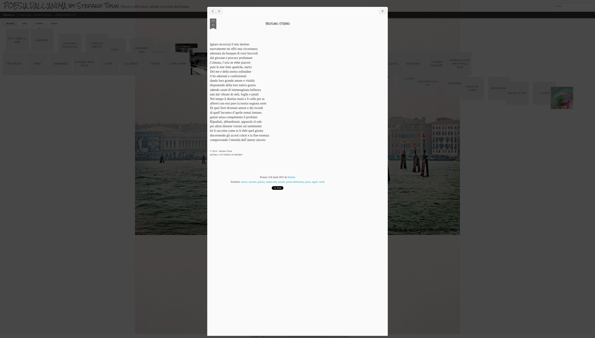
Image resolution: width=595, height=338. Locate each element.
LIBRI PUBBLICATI (65, 15)
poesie (282, 182)
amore (244, 182)
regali (315, 182)
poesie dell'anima (295, 182)
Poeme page (25, 15)
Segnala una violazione (339, 336)
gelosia (261, 182)
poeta (307, 182)
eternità (252, 182)
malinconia (271, 182)
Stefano (291, 177)
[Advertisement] (365, 75)
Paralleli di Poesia (43, 15)
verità (322, 182)
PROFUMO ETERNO (278, 23)
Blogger (326, 336)
